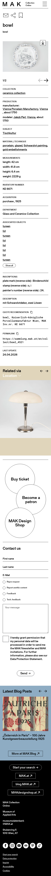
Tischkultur (9, 133)
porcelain (8, 145)
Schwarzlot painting (35, 145)
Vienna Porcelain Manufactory (20, 109)
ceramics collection (14, 93)
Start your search (25, 767)
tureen (6, 226)
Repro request (13, 582)
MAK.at (25, 776)
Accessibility (8, 866)
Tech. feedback (14, 599)
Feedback (11, 593)
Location (10, 375)
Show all (9, 265)
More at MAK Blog (25, 753)
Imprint (6, 862)
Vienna (44, 109)
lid (4, 231)
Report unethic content (17, 588)
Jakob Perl (19, 117)
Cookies (6, 870)
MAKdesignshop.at (25, 792)
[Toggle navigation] (45, 4)
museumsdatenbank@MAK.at (13, 822)
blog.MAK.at (25, 784)
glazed (18, 145)
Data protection (10, 858)
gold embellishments (15, 149)
